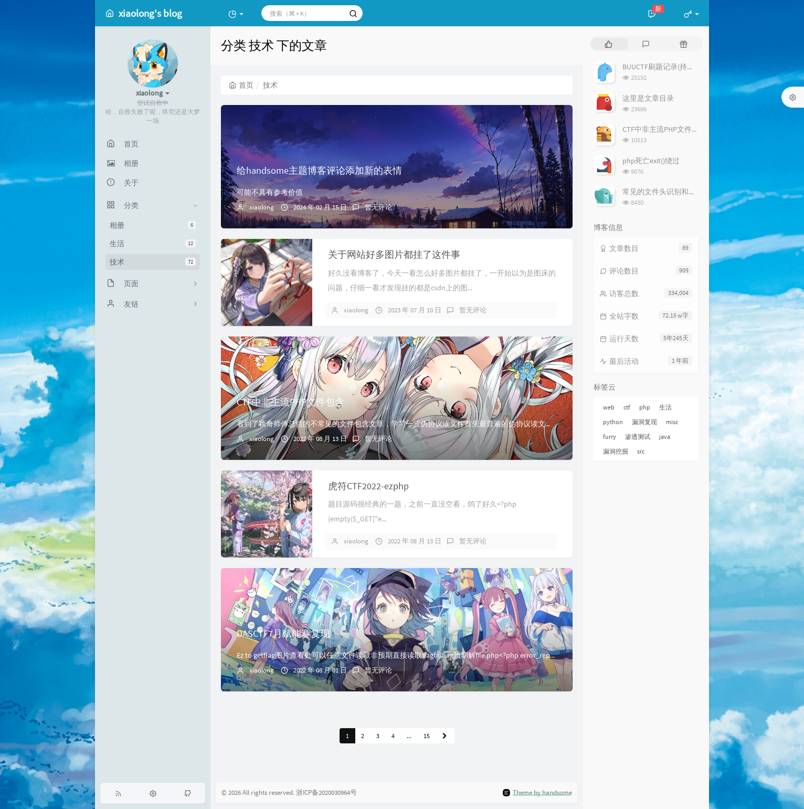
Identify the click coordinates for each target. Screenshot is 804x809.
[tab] (608, 44)
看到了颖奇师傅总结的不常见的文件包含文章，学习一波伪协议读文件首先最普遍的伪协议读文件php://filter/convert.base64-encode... (452, 423)
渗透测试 (637, 436)
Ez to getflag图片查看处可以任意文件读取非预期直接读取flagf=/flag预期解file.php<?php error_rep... (396, 655)
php (644, 407)
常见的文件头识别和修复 (662, 191)
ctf (626, 407)
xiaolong (261, 207)
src (640, 451)
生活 (153, 243)
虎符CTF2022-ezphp (368, 486)
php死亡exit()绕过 (651, 160)
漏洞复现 (644, 422)
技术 (153, 262)
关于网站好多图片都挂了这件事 (394, 254)
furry (609, 436)
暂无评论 (378, 207)
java (664, 436)
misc (672, 422)
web (609, 407)
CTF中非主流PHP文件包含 (290, 402)
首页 (241, 85)
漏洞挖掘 (615, 451)
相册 (153, 225)
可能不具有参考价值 (270, 192)
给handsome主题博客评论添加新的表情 (319, 170)
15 (427, 736)
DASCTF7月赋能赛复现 (283, 633)
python (613, 422)
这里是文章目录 (648, 98)
